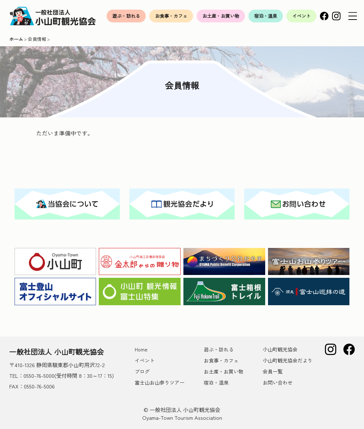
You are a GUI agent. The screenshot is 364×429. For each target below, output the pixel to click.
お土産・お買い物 (220, 15)
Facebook (324, 16)
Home (141, 349)
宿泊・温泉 (265, 15)
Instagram (336, 16)
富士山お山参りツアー (159, 382)
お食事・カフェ (171, 15)
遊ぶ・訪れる (126, 15)
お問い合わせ (278, 382)
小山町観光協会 (280, 349)
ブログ (142, 371)
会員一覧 (273, 371)
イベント (301, 15)
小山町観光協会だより (287, 360)
